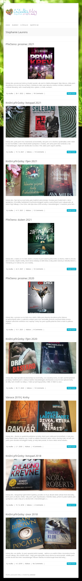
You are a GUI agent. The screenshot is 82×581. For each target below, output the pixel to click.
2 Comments (38, 505)
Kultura (28, 93)
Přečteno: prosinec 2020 (20, 278)
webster (32, 575)
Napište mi (34, 25)
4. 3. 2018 (19, 564)
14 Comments (39, 152)
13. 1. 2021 (19, 330)
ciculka (10, 93)
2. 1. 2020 (19, 446)
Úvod (8, 25)
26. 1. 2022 (19, 93)
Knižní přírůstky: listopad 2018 (23, 456)
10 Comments (38, 269)
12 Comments (38, 210)
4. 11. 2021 (19, 210)
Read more (71, 93)
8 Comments (37, 330)
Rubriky (15, 25)
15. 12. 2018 (20, 505)
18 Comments (38, 93)
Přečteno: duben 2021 (19, 219)
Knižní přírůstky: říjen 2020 (21, 339)
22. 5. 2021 (19, 269)
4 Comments (37, 446)
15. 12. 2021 (20, 152)
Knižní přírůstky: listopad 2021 (23, 102)
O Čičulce (24, 25)
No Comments (38, 564)
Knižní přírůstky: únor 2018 (22, 514)
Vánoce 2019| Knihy (17, 397)
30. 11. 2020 (20, 388)
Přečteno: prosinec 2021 (20, 44)
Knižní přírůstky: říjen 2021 (21, 161)
